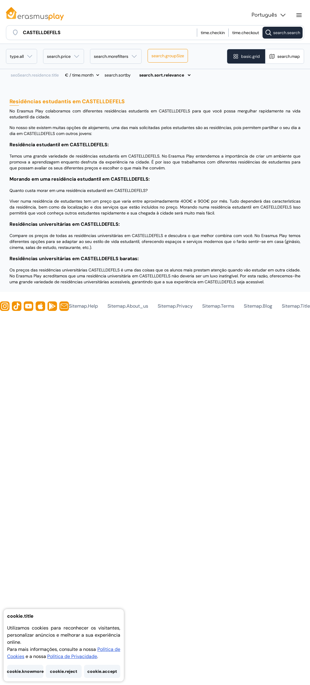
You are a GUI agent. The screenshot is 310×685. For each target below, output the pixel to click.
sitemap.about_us (127, 306)
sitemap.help (83, 306)
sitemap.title (296, 306)
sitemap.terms (218, 306)
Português (269, 15)
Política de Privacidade (72, 656)
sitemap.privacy (175, 306)
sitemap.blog (258, 306)
